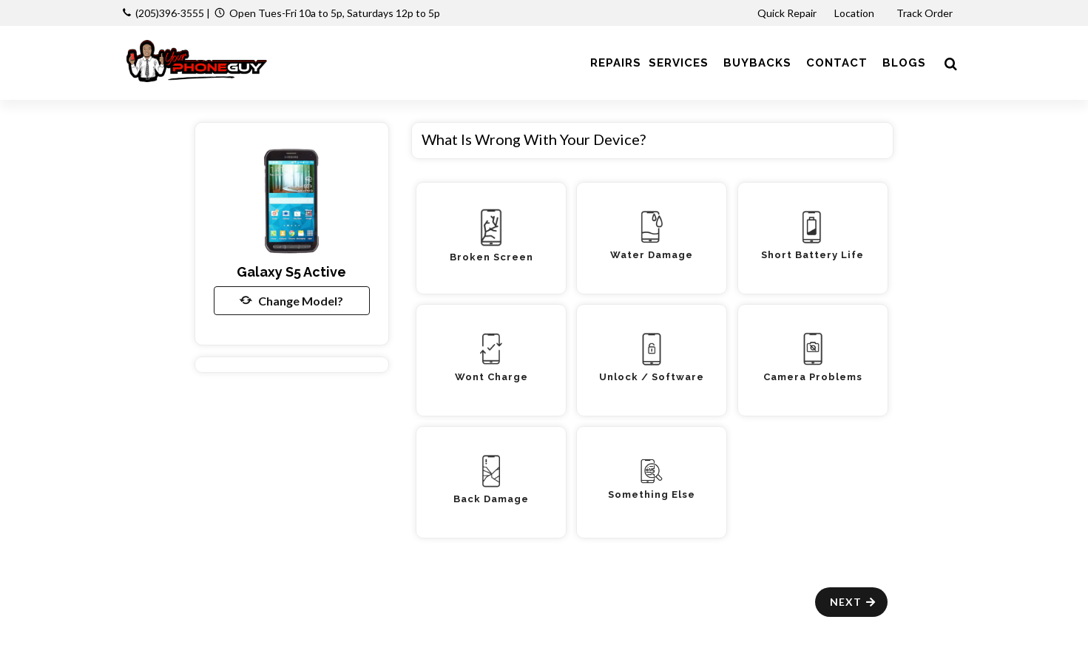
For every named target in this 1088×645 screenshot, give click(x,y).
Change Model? (291, 300)
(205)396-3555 (169, 13)
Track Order (925, 13)
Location (855, 13)
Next (853, 601)
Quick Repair (787, 13)
